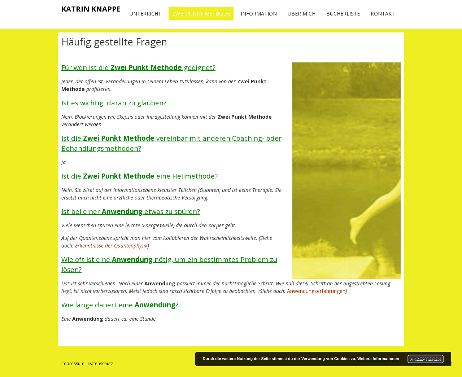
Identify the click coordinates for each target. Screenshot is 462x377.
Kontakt (383, 13)
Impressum (72, 363)
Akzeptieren (425, 358)
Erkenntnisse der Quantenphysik (111, 245)
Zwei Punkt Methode (201, 13)
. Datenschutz (99, 363)
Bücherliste (343, 13)
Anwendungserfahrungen (316, 291)
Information (259, 13)
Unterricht (145, 13)
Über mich (301, 13)
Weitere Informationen (378, 358)
